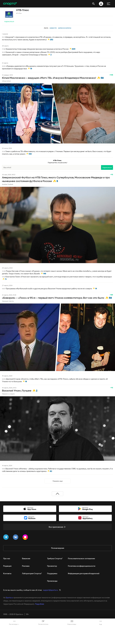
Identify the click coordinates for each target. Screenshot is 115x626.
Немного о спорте (8, 394)
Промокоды (52, 581)
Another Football (7, 184)
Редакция (7, 566)
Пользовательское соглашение (81, 558)
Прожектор (52, 566)
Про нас (6, 558)
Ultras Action (6, 81)
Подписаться (9, 21)
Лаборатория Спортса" (32, 573)
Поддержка (52, 573)
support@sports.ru (50, 590)
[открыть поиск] (93, 4)
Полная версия (57, 548)
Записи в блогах (64, 28)
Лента (46, 28)
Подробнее (39, 604)
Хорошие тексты (8, 301)
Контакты (7, 573)
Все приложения (57, 527)
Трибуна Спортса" (55, 558)
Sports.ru (9, 597)
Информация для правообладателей (83, 573)
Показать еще (58, 481)
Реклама (25, 566)
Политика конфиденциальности (81, 566)
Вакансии (26, 558)
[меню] (108, 4)
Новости (53, 28)
